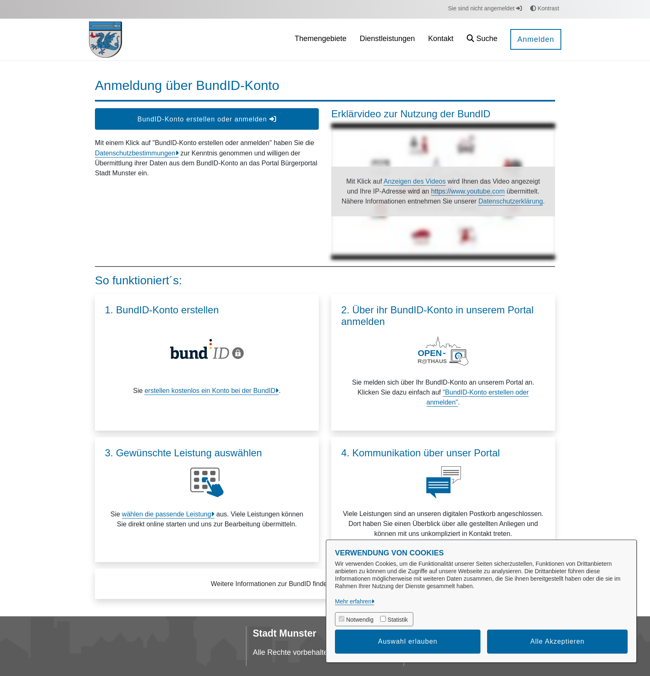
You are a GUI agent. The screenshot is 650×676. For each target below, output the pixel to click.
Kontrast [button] (544, 8)
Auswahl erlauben (407, 641)
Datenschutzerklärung (510, 201)
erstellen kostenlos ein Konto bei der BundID (210, 390)
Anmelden (535, 39)
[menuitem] (320, 40)
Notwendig (360, 619)
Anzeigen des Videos (414, 181)
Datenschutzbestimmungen (135, 153)
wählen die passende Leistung (166, 514)
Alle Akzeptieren (557, 641)
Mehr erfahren (353, 601)
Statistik (398, 619)
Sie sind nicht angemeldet (485, 8)
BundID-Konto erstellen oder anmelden (206, 119)
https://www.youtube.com (468, 191)
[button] (482, 40)
